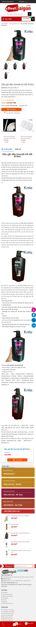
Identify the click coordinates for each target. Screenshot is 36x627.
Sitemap (5, 601)
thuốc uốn (25, 425)
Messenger (29, 623)
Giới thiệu (5, 592)
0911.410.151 (27, 580)
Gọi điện (5, 624)
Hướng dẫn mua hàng (8, 611)
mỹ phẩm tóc (15, 425)
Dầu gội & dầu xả (13, 87)
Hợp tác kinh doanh (8, 596)
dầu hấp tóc (8, 427)
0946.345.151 (18, 580)
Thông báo (5, 598)
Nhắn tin (17, 624)
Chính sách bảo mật (8, 603)
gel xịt (18, 427)
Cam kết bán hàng (7, 594)
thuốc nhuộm (25, 427)
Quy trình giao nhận (8, 615)
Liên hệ (4, 600)
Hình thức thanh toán (8, 613)
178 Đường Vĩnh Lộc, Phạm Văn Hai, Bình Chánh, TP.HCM (18, 577)
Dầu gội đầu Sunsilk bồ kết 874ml (20, 533)
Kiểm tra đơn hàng (7, 1)
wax (14, 427)
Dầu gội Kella (14, 524)
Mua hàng (13, 109)
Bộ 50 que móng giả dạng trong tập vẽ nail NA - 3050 (26, 138)
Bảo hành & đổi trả (7, 617)
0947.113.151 (10, 580)
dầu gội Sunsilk (8, 180)
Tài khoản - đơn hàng (8, 609)
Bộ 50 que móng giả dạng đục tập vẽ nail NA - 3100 (9, 138)
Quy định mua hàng (8, 618)
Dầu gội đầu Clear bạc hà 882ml (20, 516)
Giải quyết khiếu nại (8, 620)
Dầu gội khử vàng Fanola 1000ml (20, 541)
